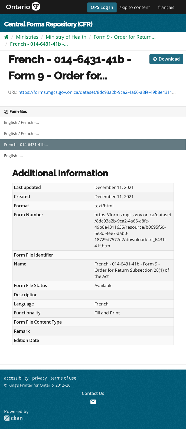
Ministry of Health (66, 37)
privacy (39, 378)
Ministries (27, 37)
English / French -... (21, 122)
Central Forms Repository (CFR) (48, 24)
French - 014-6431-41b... (26, 144)
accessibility (16, 378)
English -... (13, 155)
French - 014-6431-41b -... (39, 44)
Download (166, 59)
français (166, 7)
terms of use (63, 378)
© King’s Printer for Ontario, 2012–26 (37, 385)
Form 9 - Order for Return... (125, 37)
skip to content (134, 7)
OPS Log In (102, 7)
